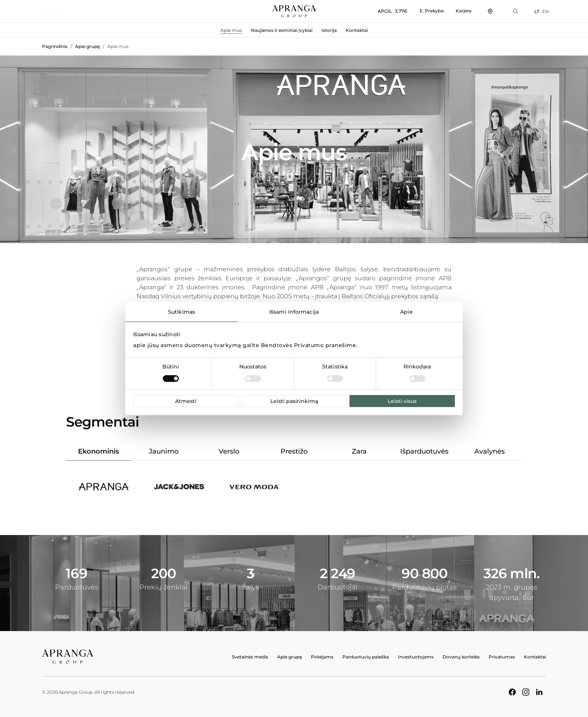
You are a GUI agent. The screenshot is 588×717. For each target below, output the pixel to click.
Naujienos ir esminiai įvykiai (281, 30)
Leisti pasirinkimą (294, 401)
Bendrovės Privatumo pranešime (308, 345)
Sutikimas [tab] (181, 311)
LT (533, 11)
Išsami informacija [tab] (294, 311)
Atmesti (185, 401)
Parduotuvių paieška (365, 657)
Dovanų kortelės (461, 657)
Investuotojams (416, 657)
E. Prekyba (429, 11)
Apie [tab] (406, 311)
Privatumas (502, 657)
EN (542, 11)
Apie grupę (87, 46)
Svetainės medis (250, 657)
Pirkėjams (322, 657)
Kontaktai (357, 30)
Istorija (329, 30)
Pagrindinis (55, 46)
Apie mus (231, 30)
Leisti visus (402, 401)
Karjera (460, 11)
